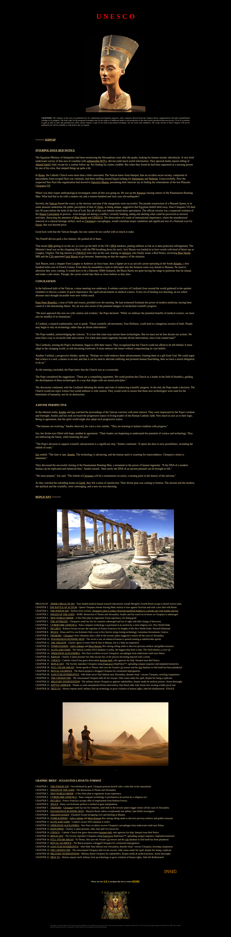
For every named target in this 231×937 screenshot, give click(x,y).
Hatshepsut (138, 178)
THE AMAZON (58, 642)
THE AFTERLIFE (59, 621)
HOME (136, 881)
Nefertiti (153, 178)
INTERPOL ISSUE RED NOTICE (55, 150)
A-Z (105, 881)
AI (121, 667)
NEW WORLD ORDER (62, 618)
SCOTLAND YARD (60, 649)
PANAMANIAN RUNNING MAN (67, 639)
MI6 (50, 245)
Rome (41, 175)
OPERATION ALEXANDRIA (65, 653)
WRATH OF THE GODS (62, 614)
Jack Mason (71, 256)
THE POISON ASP (59, 611)
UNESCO (97, 217)
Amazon (141, 192)
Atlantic (177, 263)
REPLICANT (43, 497)
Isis (73, 412)
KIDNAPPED (57, 829)
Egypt (39, 224)
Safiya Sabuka (77, 646)
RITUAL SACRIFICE (61, 671)
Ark (140, 667)
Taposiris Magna (100, 182)
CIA (51, 256)
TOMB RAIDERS (59, 646)
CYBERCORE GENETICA (63, 625)
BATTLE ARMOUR (61, 685)
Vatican (53, 203)
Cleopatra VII (43, 185)
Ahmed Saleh (43, 164)
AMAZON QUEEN (59, 815)
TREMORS (56, 635)
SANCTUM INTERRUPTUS (65, 674)
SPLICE (54, 632)
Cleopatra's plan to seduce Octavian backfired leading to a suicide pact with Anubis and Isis (135, 611)
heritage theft (106, 660)
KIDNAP (50, 139)
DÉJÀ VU (56, 688)
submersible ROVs (97, 161)
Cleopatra (90, 221)
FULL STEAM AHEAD (62, 667)
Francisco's (108, 664)
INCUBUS (55, 628)
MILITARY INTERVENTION (65, 681)
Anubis (62, 412)
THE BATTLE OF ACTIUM (63, 607)
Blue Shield (80, 217)
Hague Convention (49, 214)
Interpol (126, 253)
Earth (82, 482)
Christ (100, 207)
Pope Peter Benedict (46, 302)
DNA (113, 245)
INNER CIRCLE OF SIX (62, 604)
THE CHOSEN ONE (61, 678)
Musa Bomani (95, 646)
